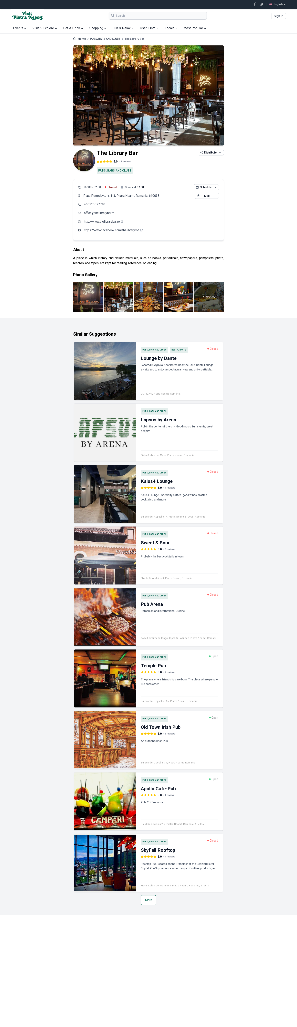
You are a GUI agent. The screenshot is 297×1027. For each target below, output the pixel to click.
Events (19, 28)
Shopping (97, 28)
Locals (171, 28)
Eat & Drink (73, 28)
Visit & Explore (45, 28)
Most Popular (195, 28)
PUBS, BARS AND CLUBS (105, 38)
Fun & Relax (123, 28)
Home (82, 38)
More (148, 900)
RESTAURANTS (178, 350)
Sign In (278, 16)
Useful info (149, 28)
